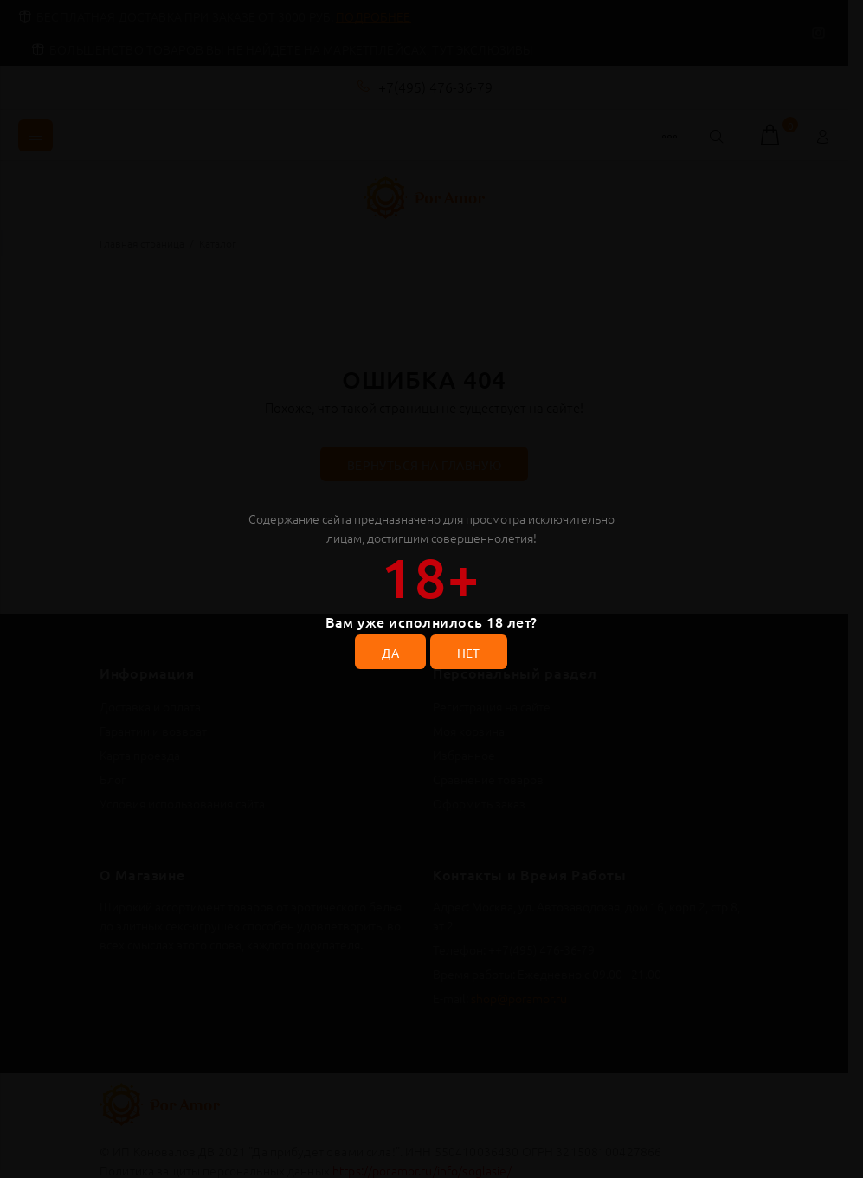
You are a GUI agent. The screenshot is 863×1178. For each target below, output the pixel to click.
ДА (390, 652)
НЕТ (468, 652)
